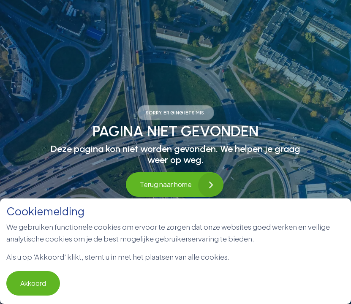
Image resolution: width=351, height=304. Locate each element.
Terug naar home (174, 184)
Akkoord (33, 283)
